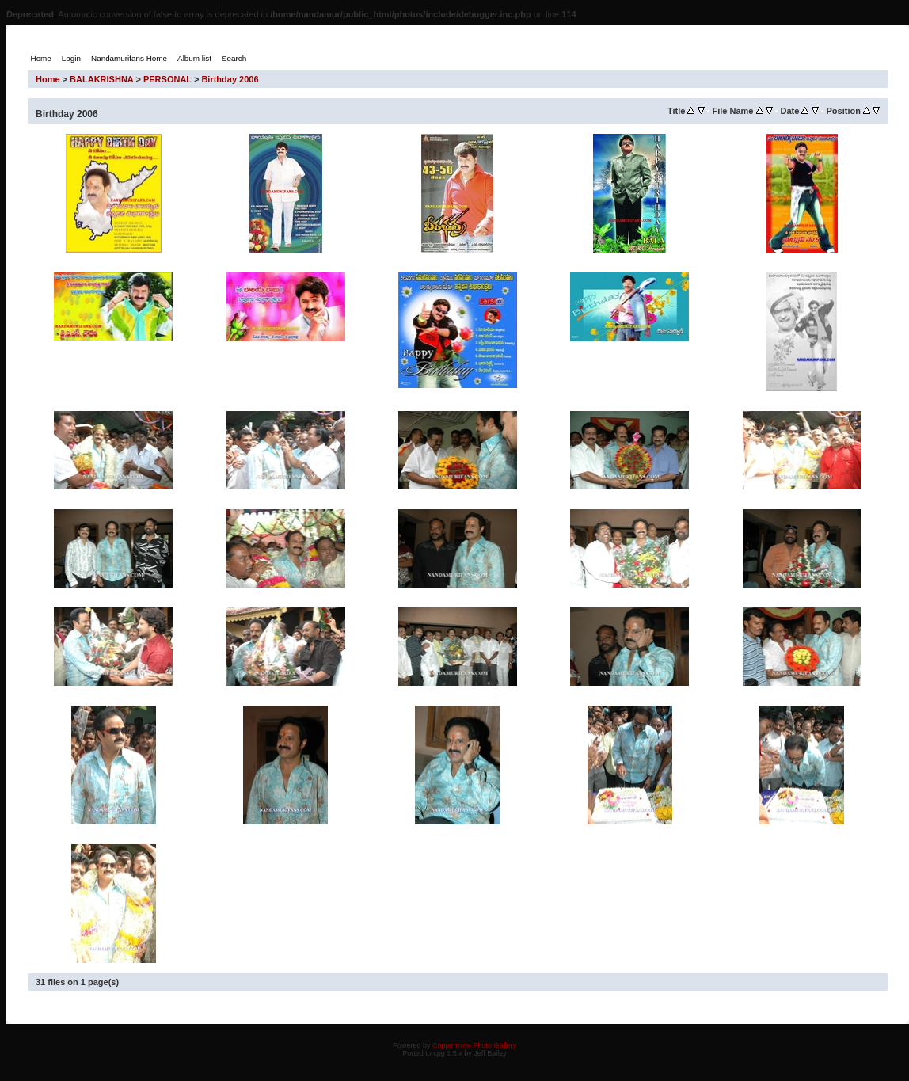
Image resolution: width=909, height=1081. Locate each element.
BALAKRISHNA (101, 79)
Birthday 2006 (229, 79)
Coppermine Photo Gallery (474, 1045)
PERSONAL (167, 79)
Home (48, 79)
